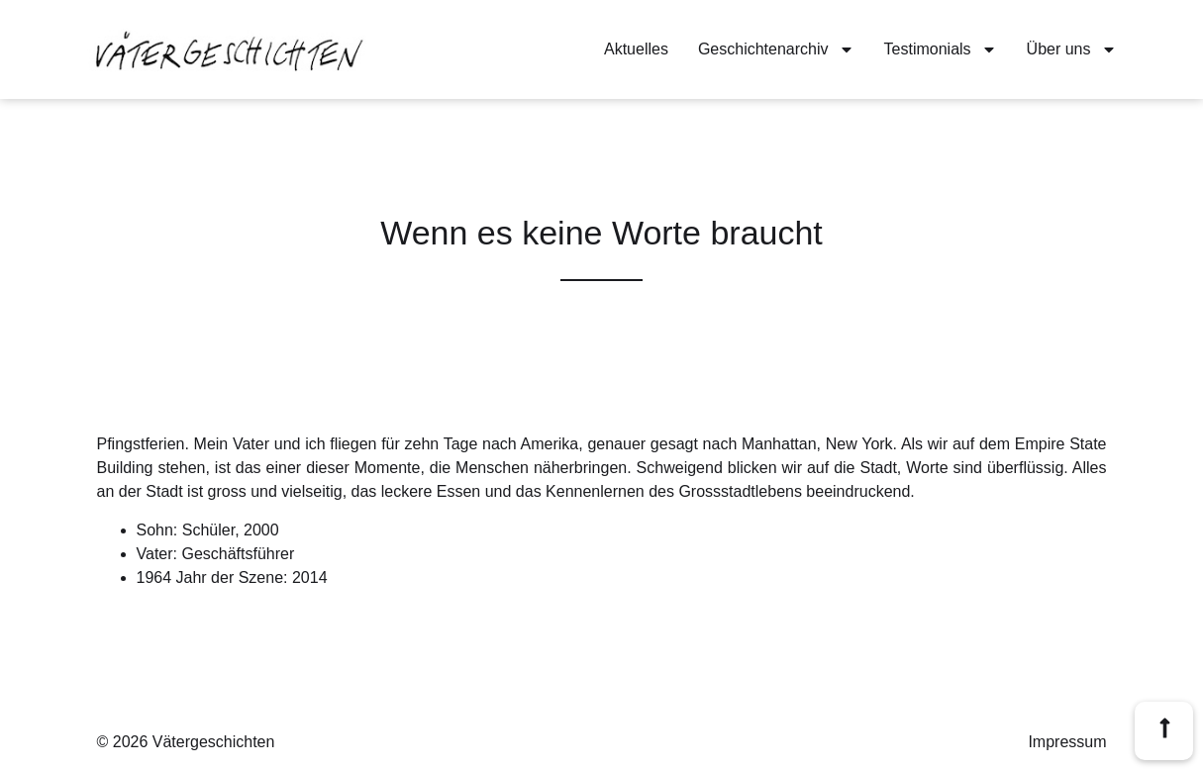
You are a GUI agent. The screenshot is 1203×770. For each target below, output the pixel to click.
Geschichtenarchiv (776, 49)
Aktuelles (636, 49)
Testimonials (940, 49)
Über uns (1072, 49)
